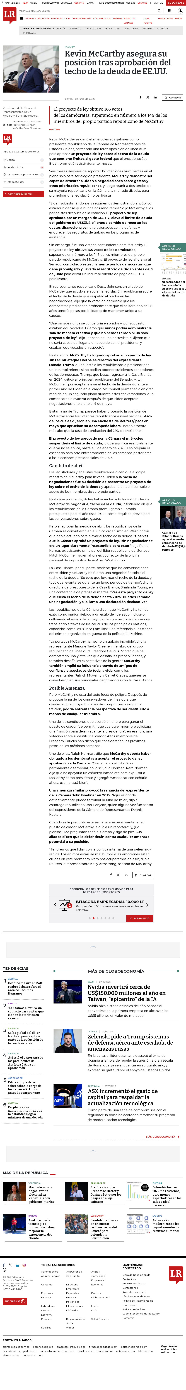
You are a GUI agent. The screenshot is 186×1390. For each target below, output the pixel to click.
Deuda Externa (93, 28)
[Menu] (22, 18)
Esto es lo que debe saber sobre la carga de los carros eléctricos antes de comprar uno (25, 1087)
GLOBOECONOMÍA (81, 18)
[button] (54, 905)
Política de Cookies (133, 1309)
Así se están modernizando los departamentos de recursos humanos (166, 1226)
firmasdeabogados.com (103, 1346)
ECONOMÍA (44, 18)
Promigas (148, 28)
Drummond (75, 28)
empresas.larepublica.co (71, 1346)
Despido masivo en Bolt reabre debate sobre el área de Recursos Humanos (25, 988)
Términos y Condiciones (136, 1296)
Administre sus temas (18, 193)
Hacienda (13, 1028)
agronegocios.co (43, 1346)
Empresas (47, 1293)
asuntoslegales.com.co (16, 1346)
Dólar (108, 28)
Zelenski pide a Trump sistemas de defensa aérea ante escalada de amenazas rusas (130, 1042)
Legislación (97, 1216)
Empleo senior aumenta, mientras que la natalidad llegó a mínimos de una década (25, 1112)
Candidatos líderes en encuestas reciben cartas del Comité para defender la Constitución (104, 1229)
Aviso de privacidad (133, 1292)
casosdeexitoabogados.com (19, 1351)
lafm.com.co (145, 1351)
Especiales (72, 1293)
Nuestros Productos (134, 1283)
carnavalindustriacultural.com (57, 1351)
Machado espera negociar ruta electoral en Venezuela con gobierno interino (41, 1194)
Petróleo (162, 28)
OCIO (67, 18)
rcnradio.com (105, 1351)
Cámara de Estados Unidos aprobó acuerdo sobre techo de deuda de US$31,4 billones (173, 541)
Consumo (46, 1284)
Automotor (15, 1078)
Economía (97, 1284)
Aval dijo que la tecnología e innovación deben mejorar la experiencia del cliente (41, 1229)
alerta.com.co (11, 1355)
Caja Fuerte (73, 1275)
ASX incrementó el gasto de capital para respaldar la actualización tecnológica (123, 1097)
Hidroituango (131, 28)
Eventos (96, 1293)
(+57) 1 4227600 (12, 1289)
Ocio (94, 1310)
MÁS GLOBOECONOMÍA (160, 1136)
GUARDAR (172, 97)
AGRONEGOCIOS (102, 18)
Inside (94, 1306)
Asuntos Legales (50, 1275)
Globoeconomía (100, 1297)
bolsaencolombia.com (134, 1346)
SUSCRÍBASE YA (139, 918)
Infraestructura (74, 1306)
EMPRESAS (57, 18)
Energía (60, 28)
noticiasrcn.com (125, 1351)
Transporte (98, 1183)
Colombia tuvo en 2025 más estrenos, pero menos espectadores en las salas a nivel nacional (167, 1196)
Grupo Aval (29, 33)
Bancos (12, 1003)
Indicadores (48, 1306)
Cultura (157, 1183)
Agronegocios (49, 1271)
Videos (70, 1327)
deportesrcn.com (33, 1355)
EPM (117, 28)
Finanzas (46, 1297)
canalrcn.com (85, 1351)
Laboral (13, 979)
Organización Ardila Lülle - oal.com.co (169, 1349)
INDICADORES (165, 18)
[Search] (159, 11)
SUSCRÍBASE (176, 2)
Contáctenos (130, 1287)
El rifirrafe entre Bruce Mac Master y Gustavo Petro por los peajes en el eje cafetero (106, 1194)
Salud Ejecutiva (100, 1319)
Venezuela (34, 1183)
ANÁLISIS (117, 18)
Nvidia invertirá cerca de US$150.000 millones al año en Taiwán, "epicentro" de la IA (127, 993)
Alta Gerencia (74, 1271)
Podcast (46, 1319)
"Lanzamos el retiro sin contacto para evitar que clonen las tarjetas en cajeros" (26, 1013)
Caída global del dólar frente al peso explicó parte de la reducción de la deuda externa (25, 1038)
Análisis (95, 1271)
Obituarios (72, 1310)
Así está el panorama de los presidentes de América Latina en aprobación (25, 1063)
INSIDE (178, 18)
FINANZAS (30, 18)
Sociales (46, 1327)
